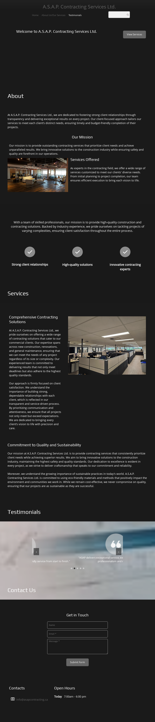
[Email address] (29, 699)
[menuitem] (35, 15)
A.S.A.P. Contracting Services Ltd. (79, 6)
